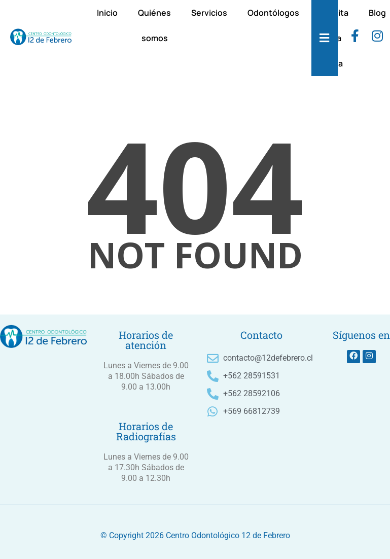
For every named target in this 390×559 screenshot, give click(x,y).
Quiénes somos (154, 25)
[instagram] (377, 38)
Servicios (209, 12)
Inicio (107, 12)
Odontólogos (273, 12)
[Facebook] (355, 38)
